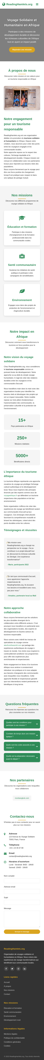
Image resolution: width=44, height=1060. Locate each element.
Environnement (10, 1016)
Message (7, 908)
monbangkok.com (22, 798)
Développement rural (12, 1020)
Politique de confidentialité (14, 1038)
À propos (7, 986)
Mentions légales (10, 1034)
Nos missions (9, 990)
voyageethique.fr (10, 495)
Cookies (7, 1046)
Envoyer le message (22, 932)
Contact (7, 994)
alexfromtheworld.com (12, 645)
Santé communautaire (12, 1012)
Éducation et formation (13, 1008)
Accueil (7, 982)
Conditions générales (12, 1042)
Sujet (6, 897)
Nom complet (9, 876)
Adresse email (9, 887)
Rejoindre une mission (22, 50)
